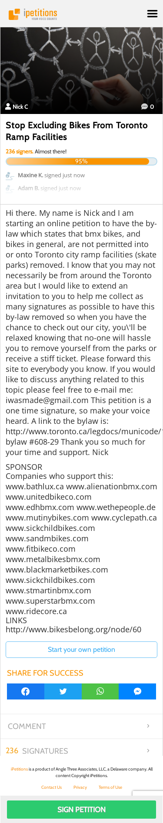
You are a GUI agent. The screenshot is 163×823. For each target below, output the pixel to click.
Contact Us (51, 787)
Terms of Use (110, 787)
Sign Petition (81, 809)
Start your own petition (81, 649)
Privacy (80, 787)
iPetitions (81, 14)
